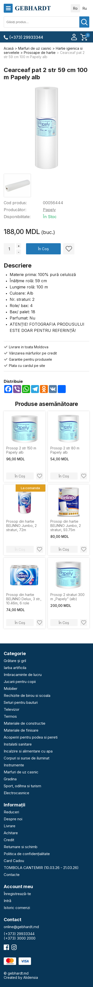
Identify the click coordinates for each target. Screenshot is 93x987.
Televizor (11, 709)
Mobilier (10, 688)
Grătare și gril (15, 660)
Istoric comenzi (17, 907)
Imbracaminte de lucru (23, 674)
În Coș (43, 248)
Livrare (9, 826)
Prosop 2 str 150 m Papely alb (21, 450)
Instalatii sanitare (18, 744)
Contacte (12, 874)
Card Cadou (14, 860)
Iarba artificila (15, 667)
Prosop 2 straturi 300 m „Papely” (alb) (67, 596)
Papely (49, 209)
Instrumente (14, 765)
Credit (9, 839)
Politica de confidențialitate (27, 853)
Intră (7, 900)
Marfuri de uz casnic (21, 772)
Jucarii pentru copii (20, 681)
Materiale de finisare (21, 730)
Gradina (10, 779)
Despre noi (13, 819)
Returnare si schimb (20, 846)
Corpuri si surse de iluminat (26, 758)
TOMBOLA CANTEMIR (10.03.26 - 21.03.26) (41, 867)
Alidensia (30, 977)
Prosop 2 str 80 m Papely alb (64, 450)
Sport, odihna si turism (22, 786)
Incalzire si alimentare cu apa (28, 751)
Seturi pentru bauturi (21, 702)
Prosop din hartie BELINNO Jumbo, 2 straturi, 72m (21, 525)
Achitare (11, 832)
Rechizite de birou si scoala (27, 695)
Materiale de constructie (24, 723)
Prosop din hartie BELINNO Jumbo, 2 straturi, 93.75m (65, 525)
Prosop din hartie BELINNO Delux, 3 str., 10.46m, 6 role (23, 598)
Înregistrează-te (17, 893)
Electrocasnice (16, 792)
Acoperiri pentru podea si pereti (31, 737)
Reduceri (11, 812)
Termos (10, 716)
